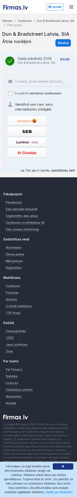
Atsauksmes (14, 396)
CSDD (10, 338)
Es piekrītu (34, 94)
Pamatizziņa (14, 202)
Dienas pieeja (15, 254)
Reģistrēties (14, 267)
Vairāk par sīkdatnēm (59, 492)
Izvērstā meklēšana (19, 306)
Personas (12, 292)
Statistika (11, 376)
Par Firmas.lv (14, 369)
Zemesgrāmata (16, 331)
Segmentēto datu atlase (22, 216)
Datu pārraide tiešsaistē (22, 209)
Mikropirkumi (14, 261)
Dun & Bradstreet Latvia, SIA (55, 20)
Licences (12, 383)
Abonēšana (13, 247)
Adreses (11, 299)
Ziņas (9, 351)
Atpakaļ (63, 43)
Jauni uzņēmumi (16, 344)
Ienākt (55, 7)
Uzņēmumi (25, 20)
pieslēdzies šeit (62, 170)
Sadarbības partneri (19, 389)
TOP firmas (13, 313)
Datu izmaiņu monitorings (22, 229)
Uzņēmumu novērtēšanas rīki (25, 222)
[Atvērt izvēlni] (71, 7)
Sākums (7, 20)
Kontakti (11, 403)
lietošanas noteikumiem (45, 93)
